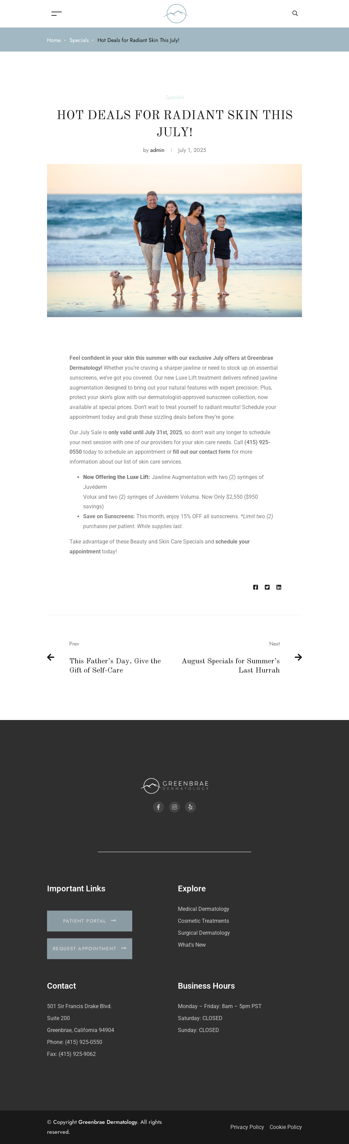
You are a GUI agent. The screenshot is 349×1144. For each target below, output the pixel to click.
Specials (79, 40)
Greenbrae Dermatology (107, 1122)
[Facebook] (256, 587)
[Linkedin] (279, 587)
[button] (89, 929)
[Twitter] (267, 587)
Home (54, 40)
